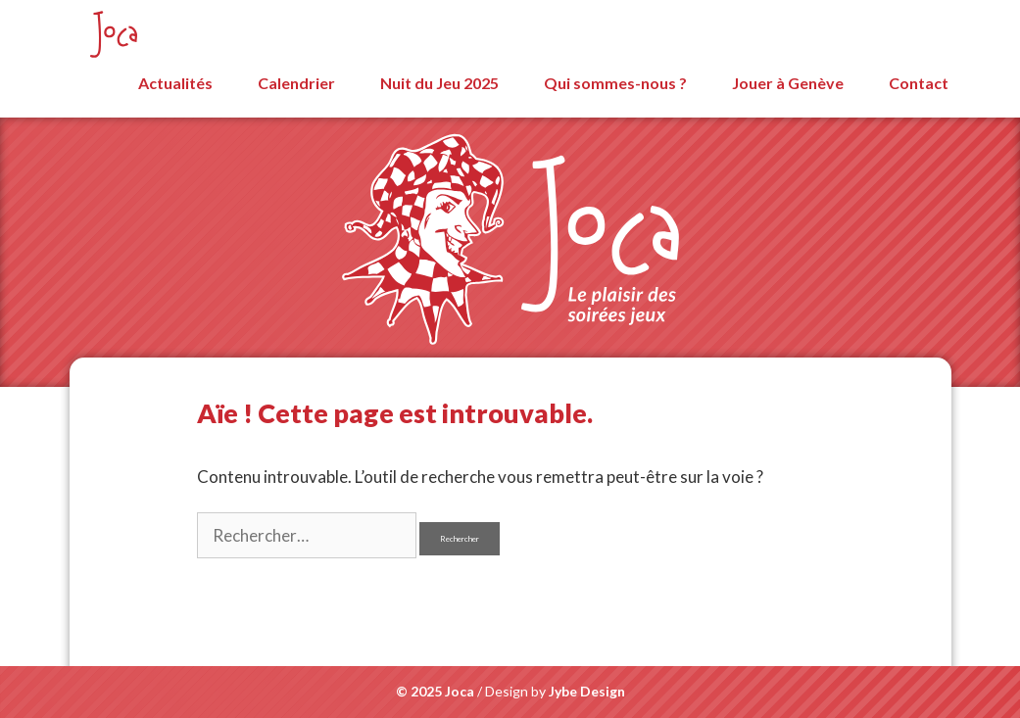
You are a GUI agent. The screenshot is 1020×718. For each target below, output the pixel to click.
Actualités (175, 82)
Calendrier (296, 82)
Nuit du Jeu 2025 (439, 82)
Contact (918, 82)
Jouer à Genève (788, 82)
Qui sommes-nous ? (615, 82)
